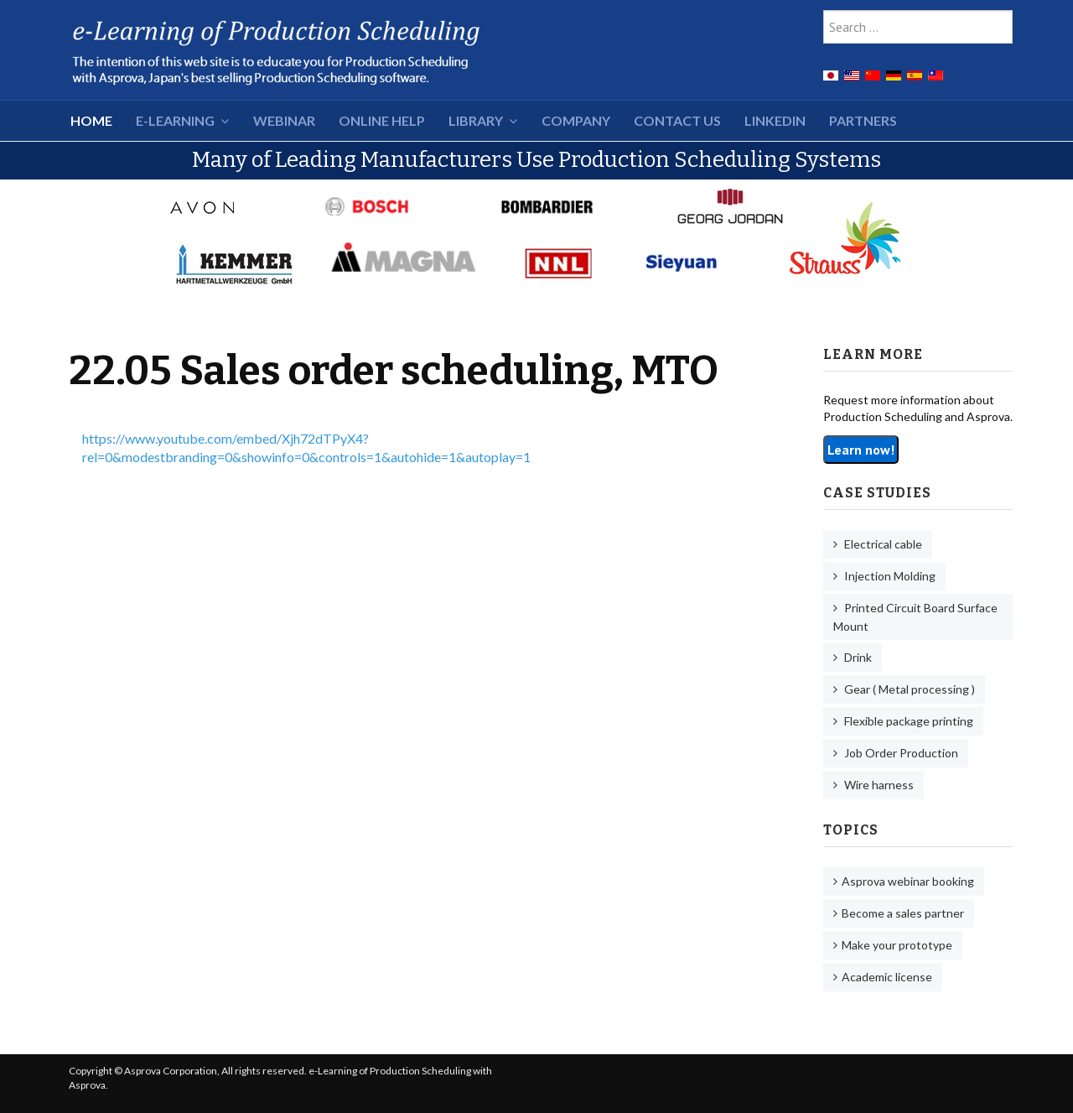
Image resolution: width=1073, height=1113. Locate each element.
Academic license (887, 977)
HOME (91, 120)
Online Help (382, 120)
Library (475, 120)
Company (576, 120)
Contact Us (677, 120)
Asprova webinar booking (908, 881)
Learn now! (860, 449)
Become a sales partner (903, 913)
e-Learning (175, 120)
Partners (863, 120)
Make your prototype (897, 945)
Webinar (284, 120)
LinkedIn (775, 120)
